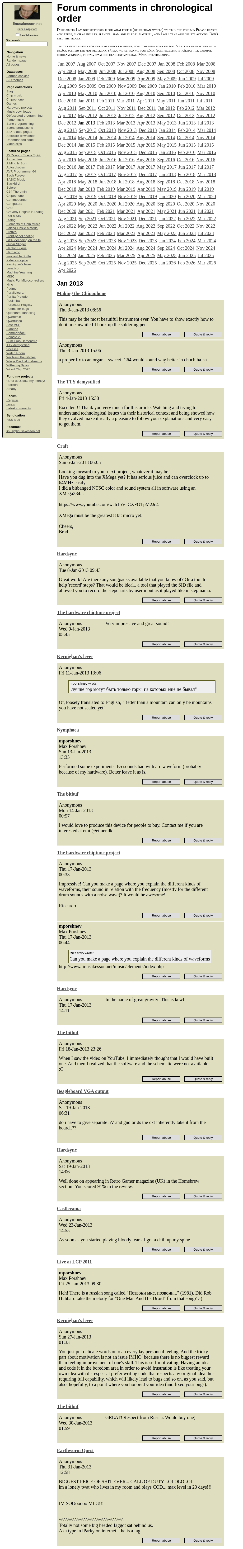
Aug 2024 (145, 248)
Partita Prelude (17, 296)
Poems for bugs (17, 309)
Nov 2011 (126, 108)
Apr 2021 (146, 211)
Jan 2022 (167, 218)
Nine (9, 284)
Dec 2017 (148, 174)
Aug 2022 (145, 226)
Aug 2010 (145, 93)
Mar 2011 (125, 100)
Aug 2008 (145, 71)
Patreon (12, 385)
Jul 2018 (126, 181)
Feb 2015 (106, 145)
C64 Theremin (16, 191)
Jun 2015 (187, 145)
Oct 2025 (107, 262)
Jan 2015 (86, 145)
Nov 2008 (205, 71)
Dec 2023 (148, 240)
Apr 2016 (67, 159)
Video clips (14, 144)
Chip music (14, 95)
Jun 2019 (187, 189)
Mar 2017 (126, 167)
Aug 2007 (86, 64)
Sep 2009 (87, 86)
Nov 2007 (126, 64)
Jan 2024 (167, 240)
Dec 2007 (147, 64)
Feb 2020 (187, 196)
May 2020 (87, 203)
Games (11, 103)
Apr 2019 (146, 189)
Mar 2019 (126, 189)
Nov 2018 (205, 181)
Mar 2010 (206, 86)
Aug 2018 (145, 181)
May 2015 (167, 145)
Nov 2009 (127, 86)
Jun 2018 (108, 181)
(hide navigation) (27, 29)
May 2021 (167, 211)
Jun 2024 (108, 248)
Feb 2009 (106, 78)
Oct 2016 (185, 159)
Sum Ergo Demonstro (21, 341)
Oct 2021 (107, 218)
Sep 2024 (166, 248)
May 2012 (87, 115)
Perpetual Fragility (19, 304)
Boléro (11, 187)
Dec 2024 (67, 255)
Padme (11, 288)
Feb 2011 (105, 100)
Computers (14, 204)
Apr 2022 (67, 226)
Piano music (15, 119)
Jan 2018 (167, 174)
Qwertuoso (14, 321)
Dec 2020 (67, 211)
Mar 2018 (206, 174)
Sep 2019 (87, 196)
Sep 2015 (87, 152)
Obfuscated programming (24, 115)
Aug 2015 (67, 152)
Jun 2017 (187, 167)
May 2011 (166, 100)
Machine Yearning (19, 272)
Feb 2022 (187, 218)
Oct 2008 (185, 71)
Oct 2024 (185, 248)
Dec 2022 (67, 233)
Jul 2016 (126, 159)
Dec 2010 (67, 100)
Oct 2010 (185, 93)
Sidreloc (12, 329)
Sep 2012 (166, 115)
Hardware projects (19, 107)
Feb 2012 (186, 108)
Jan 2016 (167, 152)
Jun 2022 (108, 226)
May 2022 (87, 226)
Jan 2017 (86, 167)
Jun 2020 (108, 203)
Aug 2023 (67, 240)
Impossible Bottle (18, 256)
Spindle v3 (13, 337)
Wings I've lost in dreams (24, 361)
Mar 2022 (206, 218)
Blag (9, 91)
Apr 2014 (67, 137)
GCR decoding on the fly (23, 240)
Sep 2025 (87, 262)
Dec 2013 (148, 130)
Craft (9, 208)
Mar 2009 (126, 78)
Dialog (10, 220)
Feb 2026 (187, 262)
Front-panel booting (20, 236)
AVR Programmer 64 (21, 171)
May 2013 (167, 122)
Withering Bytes (17, 365)
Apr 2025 (146, 255)
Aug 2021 (67, 218)
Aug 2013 (67, 130)
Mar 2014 (206, 130)
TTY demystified (17, 345)
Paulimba (13, 300)
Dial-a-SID (13, 216)
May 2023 (167, 233)
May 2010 (87, 93)
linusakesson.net (27, 24)
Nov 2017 (127, 174)
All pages (13, 64)
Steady (11, 389)
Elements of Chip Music (23, 224)
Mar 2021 (126, 211)
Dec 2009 (148, 86)
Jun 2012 (108, 115)
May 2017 (167, 167)
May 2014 (87, 137)
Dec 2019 (148, 196)
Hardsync (13, 252)
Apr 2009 (146, 78)
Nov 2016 (205, 159)
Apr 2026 (67, 270)
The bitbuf (68, 794)
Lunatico (12, 268)
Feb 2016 (187, 152)
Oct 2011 (106, 108)
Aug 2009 (67, 86)
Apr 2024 (67, 248)
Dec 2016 (67, 167)
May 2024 (87, 248)
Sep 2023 (87, 240)
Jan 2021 (86, 211)
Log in (10, 404)
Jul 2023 (206, 233)
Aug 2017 (67, 174)
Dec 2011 (147, 108)
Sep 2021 (87, 218)
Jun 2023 (187, 233)
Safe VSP (13, 325)
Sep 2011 (87, 108)
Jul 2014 (126, 137)
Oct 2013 (107, 130)
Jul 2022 (126, 226)
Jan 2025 (86, 255)
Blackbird (13, 183)
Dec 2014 (67, 145)
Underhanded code (20, 140)
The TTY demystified (78, 381)
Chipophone (15, 99)
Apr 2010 (67, 93)
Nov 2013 (127, 130)
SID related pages (19, 132)
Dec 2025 (148, 262)
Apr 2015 (146, 145)
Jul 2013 (206, 122)
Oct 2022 (185, 226)
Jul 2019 (206, 189)
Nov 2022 (205, 226)
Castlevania (69, 1208)
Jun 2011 (186, 100)
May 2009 (167, 78)
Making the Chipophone (81, 293)
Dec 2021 (148, 218)
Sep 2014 (166, 137)
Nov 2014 (205, 137)
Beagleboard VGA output (82, 1091)
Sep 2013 (87, 130)
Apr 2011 (145, 100)
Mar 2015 (126, 145)
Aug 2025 (67, 262)
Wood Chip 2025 (18, 369)
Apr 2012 (67, 115)
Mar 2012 (205, 108)
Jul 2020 (126, 203)
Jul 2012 (126, 115)
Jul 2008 (126, 71)
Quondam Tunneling (20, 313)
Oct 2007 (106, 64)
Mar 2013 (126, 122)
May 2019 (167, 189)
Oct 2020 (185, 203)
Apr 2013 (146, 122)
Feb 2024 (187, 240)
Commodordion (17, 199)
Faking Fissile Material (22, 228)
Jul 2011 (204, 100)
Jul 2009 (206, 78)
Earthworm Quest (75, 1450)
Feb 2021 (106, 211)
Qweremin (13, 317)
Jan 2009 (86, 78)
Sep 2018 (166, 181)
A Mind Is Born (16, 163)
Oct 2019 (107, 196)
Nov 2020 (205, 203)
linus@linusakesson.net (23, 431)
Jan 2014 (167, 130)
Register (12, 400)
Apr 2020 (67, 203)
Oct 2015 (107, 152)
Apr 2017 (146, 167)
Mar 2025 (126, 255)
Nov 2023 (127, 240)
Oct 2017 (107, 174)
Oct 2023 (107, 240)
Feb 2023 (106, 233)
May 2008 (87, 71)
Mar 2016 (206, 152)
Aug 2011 (67, 108)
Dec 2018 (67, 189)
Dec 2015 (148, 152)
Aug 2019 (67, 196)
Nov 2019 (127, 196)
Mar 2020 (206, 196)
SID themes (14, 80)
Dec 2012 (67, 122)
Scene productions (19, 127)
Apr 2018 (67, 181)
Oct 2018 (185, 181)
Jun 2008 (108, 71)
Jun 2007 (66, 64)
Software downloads (20, 136)
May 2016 (87, 159)
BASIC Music (15, 179)
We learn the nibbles (21, 357)
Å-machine (14, 159)
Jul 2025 (206, 255)
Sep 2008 (166, 71)
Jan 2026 (167, 262)
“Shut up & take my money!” (26, 380)
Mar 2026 (206, 262)
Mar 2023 (126, 233)
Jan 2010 (167, 86)
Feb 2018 (187, 174)
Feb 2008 (186, 64)
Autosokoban (15, 167)
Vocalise (12, 349)
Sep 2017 (87, 174)
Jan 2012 (166, 108)
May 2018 (87, 181)
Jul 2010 (126, 93)
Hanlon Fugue (16, 248)
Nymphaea (68, 729)
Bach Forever (16, 175)
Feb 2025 (106, 255)
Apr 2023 (146, 233)
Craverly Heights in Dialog (24, 212)
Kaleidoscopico (17, 260)
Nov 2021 (127, 218)
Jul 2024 (126, 248)
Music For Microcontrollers (25, 280)
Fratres (11, 232)
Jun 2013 (187, 122)
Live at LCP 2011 (74, 1261)
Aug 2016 (145, 159)
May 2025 (167, 255)
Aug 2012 (145, 115)
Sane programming (20, 123)
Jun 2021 (187, 211)
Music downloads (18, 111)
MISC (10, 276)
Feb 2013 (106, 122)
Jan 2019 (86, 189)
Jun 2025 (187, 255)
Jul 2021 (206, 211)
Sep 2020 (166, 203)
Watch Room (15, 353)
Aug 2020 (145, 203)
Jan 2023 (86, 233)
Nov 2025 (127, 262)
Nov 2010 (205, 93)
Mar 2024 (206, 240)
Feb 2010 (187, 86)
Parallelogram (16, 292)
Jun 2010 (108, 93)
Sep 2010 (166, 93)
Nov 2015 (127, 152)
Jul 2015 (206, 145)
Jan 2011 (86, 100)
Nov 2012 (205, 115)
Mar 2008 (206, 64)
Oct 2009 (107, 86)
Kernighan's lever (18, 264)
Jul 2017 (206, 167)
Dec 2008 (67, 78)
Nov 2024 (205, 248)
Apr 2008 (67, 71)
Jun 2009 (187, 78)
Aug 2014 (145, 137)
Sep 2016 (166, 159)
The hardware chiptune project (88, 612)
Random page (16, 60)
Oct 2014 (185, 137)
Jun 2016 (108, 159)
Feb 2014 (187, 130)
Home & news (16, 56)
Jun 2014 (108, 137)
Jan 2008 (166, 64)
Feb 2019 (106, 189)
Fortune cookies (17, 76)
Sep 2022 (166, 226)
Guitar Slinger (16, 244)
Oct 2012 (185, 115)
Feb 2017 (106, 167)
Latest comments (18, 408)
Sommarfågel (15, 333)
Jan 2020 (167, 196)
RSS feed (13, 419)
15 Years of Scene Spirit (23, 155)
